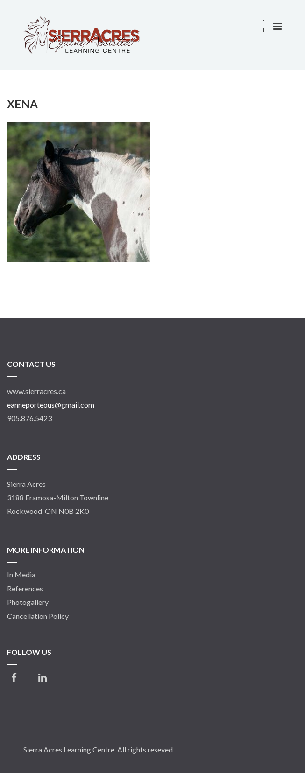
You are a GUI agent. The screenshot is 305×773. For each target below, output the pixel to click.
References (25, 588)
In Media (21, 574)
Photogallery (28, 602)
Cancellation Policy (38, 616)
